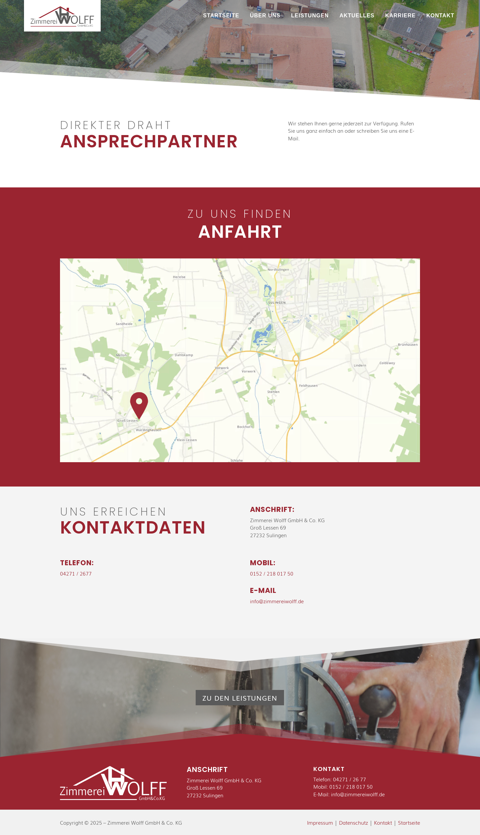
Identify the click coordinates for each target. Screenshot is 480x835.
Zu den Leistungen (239, 698)
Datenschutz (353, 822)
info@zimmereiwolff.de (277, 601)
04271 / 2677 (76, 573)
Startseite (409, 822)
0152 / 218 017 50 (271, 573)
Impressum (320, 822)
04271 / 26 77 (349, 779)
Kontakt (383, 822)
